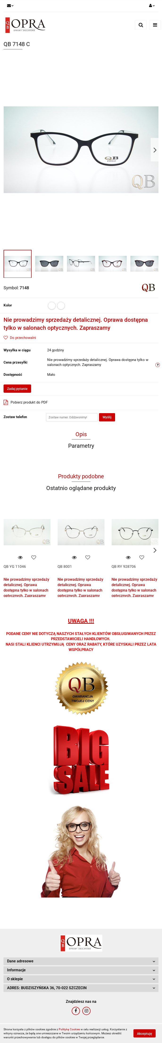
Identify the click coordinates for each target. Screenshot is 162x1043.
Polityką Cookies (69, 1029)
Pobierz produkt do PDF (26, 402)
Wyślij (107, 417)
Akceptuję (144, 1033)
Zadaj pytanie (17, 389)
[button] (81, 961)
